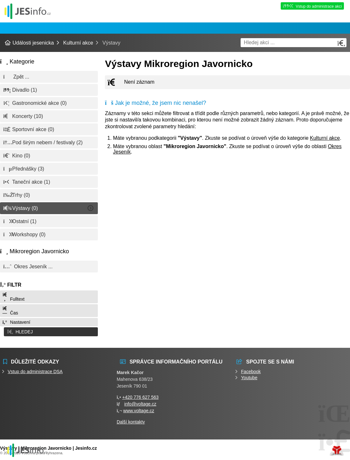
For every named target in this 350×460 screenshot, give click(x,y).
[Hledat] (341, 43)
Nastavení (16, 322)
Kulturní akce (78, 43)
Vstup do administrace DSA (35, 370)
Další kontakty (131, 420)
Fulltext (13, 297)
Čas (10, 310)
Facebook (250, 370)
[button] (49, 331)
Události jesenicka (28, 11)
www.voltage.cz (138, 409)
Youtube (249, 376)
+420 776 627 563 (140, 395)
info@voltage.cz (140, 402)
